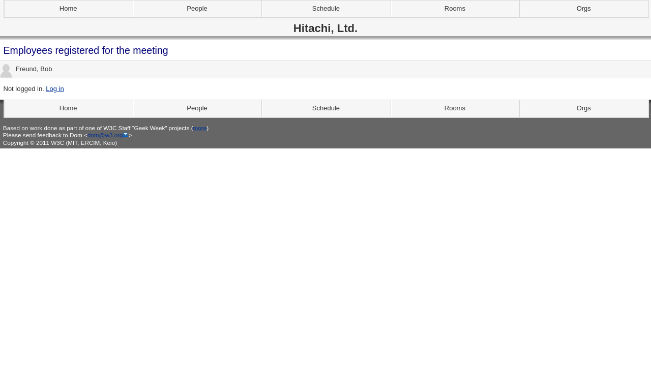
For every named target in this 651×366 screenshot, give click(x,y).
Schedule (326, 8)
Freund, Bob (26, 69)
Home (68, 8)
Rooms (455, 8)
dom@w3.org (105, 135)
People (197, 8)
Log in (55, 89)
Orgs (584, 8)
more (200, 128)
